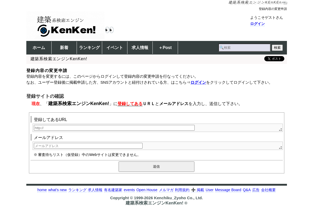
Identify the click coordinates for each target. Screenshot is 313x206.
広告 (256, 190)
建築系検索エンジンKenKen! (78, 103)
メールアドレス (48, 137)
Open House (146, 190)
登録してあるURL (50, 119)
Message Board (228, 190)
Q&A (247, 190)
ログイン (257, 24)
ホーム (39, 47)
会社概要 (268, 190)
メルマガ (166, 190)
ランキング (89, 47)
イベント (114, 47)
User (209, 190)
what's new (57, 190)
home (42, 190)
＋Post (165, 47)
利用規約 (182, 190)
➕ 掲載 (197, 190)
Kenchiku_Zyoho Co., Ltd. (178, 198)
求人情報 (140, 47)
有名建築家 (113, 190)
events (129, 190)
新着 (64, 47)
